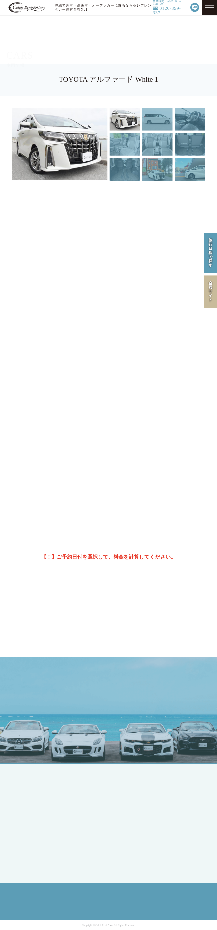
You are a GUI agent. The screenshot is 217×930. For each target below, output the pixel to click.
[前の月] (18, 446)
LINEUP (124, 784)
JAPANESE (33, 802)
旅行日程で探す (211, 253)
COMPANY (173, 784)
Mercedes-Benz (83, 825)
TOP (27, 784)
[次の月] (198, 446)
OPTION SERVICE (132, 814)
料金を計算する (152, 539)
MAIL (163, 705)
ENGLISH (32, 809)
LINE (189, 705)
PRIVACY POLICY (179, 802)
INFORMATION (130, 822)
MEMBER (32, 827)
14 (34, 488)
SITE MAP (173, 817)
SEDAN (77, 784)
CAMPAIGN (127, 799)
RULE (169, 809)
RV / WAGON (81, 807)
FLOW (123, 807)
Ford (74, 832)
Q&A (122, 830)
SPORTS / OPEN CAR (88, 799)
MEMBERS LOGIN (39, 835)
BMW (75, 840)
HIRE (122, 792)
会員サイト (211, 291)
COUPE (77, 792)
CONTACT (126, 837)
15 (47, 488)
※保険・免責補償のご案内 (123, 356)
